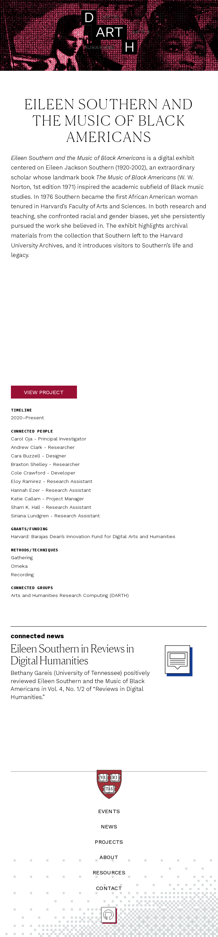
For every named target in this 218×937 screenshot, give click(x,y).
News (109, 826)
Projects (109, 842)
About (109, 857)
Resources (109, 872)
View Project (44, 392)
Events (109, 811)
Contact (109, 888)
